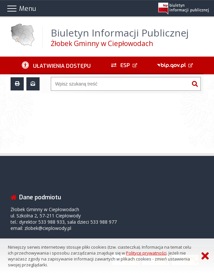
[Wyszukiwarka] (120, 83)
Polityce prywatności (146, 253)
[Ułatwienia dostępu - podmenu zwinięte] (56, 65)
